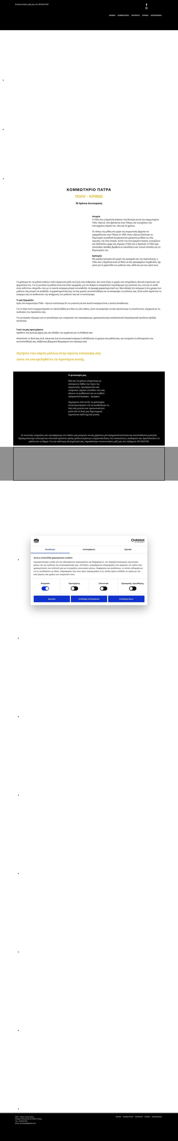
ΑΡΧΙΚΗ (112, 15)
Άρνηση (51, 599)
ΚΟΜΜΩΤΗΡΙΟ (123, 15)
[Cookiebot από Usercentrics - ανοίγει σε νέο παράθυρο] (133, 541)
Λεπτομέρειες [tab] (89, 549)
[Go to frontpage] (32, 27)
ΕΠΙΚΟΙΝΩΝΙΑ (156, 15)
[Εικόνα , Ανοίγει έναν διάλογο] (83, 80)
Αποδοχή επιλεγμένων (89, 599)
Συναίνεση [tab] (50, 549)
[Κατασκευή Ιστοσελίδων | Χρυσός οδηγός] (17, 1127)
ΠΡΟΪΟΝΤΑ (135, 15)
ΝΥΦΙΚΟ (145, 15)
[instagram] (146, 8)
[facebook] (146, 4)
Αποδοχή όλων (126, 599)
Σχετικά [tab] (127, 549)
